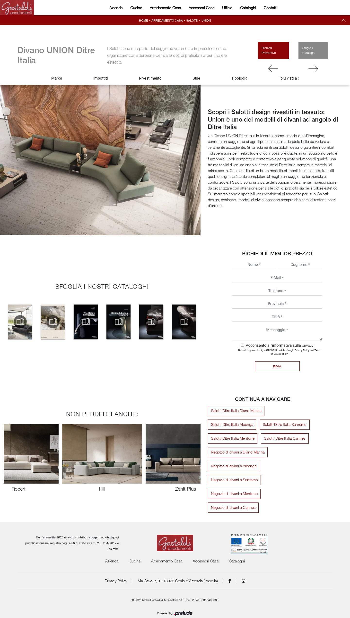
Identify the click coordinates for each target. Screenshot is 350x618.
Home (143, 20)
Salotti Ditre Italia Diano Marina (235, 411)
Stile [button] (196, 78)
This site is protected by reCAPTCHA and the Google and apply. (279, 352)
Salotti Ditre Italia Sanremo (284, 424)
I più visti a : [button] (289, 78)
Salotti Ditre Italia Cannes (284, 438)
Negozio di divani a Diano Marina (237, 452)
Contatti (270, 8)
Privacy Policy (302, 350)
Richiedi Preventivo (269, 50)
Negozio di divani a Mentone (233, 494)
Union (206, 20)
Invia (277, 366)
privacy (307, 345)
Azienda (115, 8)
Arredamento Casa (165, 8)
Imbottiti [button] (100, 78)
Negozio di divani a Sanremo (233, 480)
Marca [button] (56, 78)
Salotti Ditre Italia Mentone (232, 438)
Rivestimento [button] (150, 78)
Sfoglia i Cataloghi (308, 50)
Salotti (192, 20)
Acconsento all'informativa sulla (279, 345)
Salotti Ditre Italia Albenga (231, 424)
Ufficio (227, 8)
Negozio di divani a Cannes (288, 494)
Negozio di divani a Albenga (233, 466)
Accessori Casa (201, 8)
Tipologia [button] (239, 78)
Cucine (136, 8)
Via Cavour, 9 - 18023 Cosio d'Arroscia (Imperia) (178, 567)
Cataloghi (248, 8)
